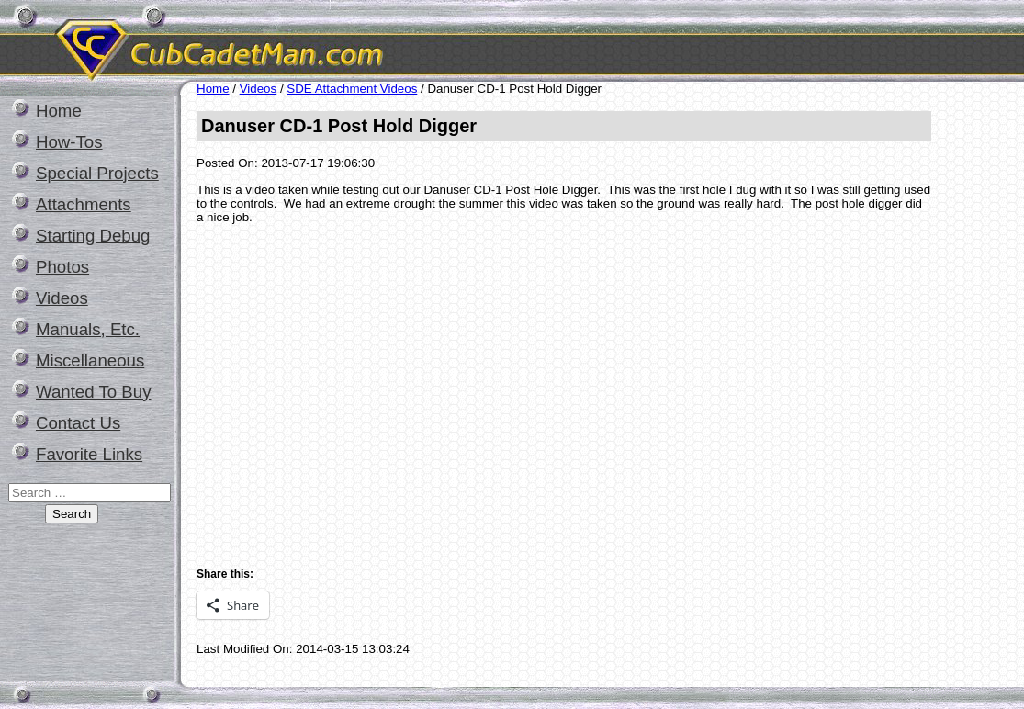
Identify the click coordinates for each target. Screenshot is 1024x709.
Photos (62, 266)
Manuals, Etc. (88, 329)
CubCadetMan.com (390, 41)
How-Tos (69, 142)
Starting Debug (93, 235)
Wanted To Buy (93, 391)
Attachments (83, 204)
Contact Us (78, 423)
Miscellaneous (90, 360)
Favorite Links (89, 454)
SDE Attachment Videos (352, 89)
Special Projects (97, 173)
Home (59, 110)
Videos (62, 298)
